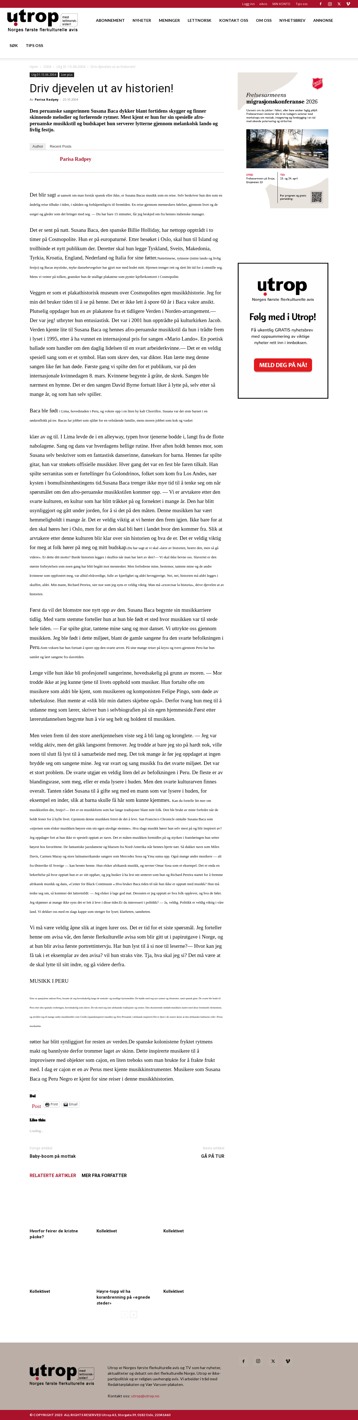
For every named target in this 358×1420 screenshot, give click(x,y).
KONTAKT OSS (233, 20)
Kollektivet (106, 1231)
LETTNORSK (199, 20)
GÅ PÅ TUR (212, 1156)
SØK (14, 45)
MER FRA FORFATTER (104, 1175)
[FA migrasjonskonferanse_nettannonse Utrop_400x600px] (283, 206)
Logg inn (248, 4)
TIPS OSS (34, 45)
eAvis (263, 4)
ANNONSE (323, 20)
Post (36, 1105)
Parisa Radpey (46, 99)
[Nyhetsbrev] (283, 397)
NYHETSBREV (292, 20)
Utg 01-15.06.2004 (70, 66)
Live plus (66, 75)
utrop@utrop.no (145, 1395)
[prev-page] (124, 1314)
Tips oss (301, 4)
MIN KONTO (281, 4)
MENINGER (169, 20)
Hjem (34, 66)
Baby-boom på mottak (53, 1156)
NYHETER (142, 20)
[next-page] (133, 1314)
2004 (47, 66)
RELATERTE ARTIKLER (53, 1175)
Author (37, 146)
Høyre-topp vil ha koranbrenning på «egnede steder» (123, 1297)
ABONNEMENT (110, 20)
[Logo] (43, 20)
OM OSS (264, 20)
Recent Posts (60, 146)
